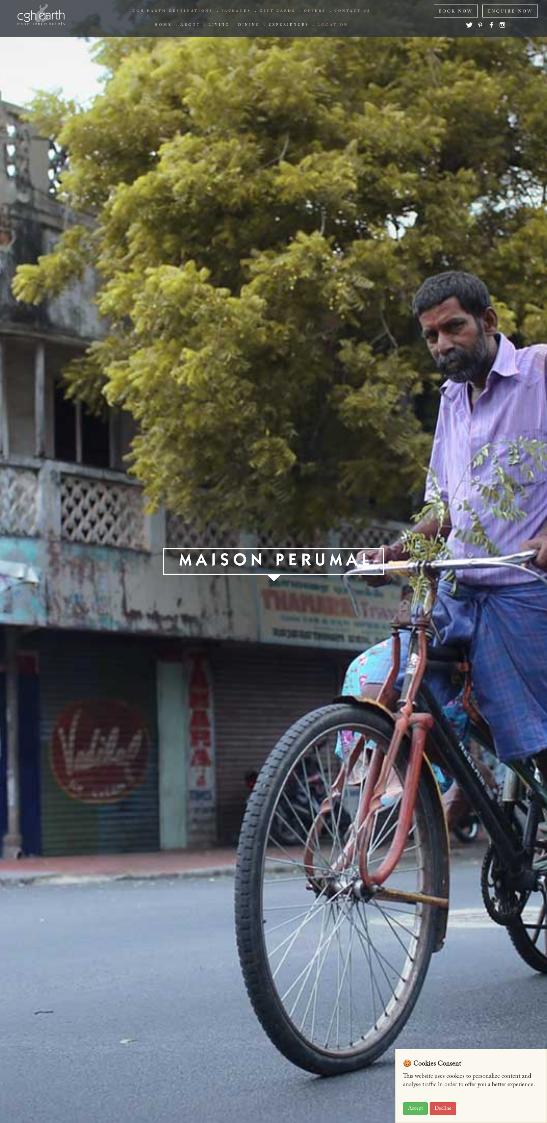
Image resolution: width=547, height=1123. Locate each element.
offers (315, 11)
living (219, 25)
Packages (236, 11)
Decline (443, 1108)
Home (163, 25)
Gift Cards (277, 11)
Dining (249, 25)
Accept (415, 1108)
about (190, 25)
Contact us (352, 11)
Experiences (289, 25)
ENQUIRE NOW (510, 11)
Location (333, 25)
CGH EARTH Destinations (173, 11)
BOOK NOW (456, 11)
